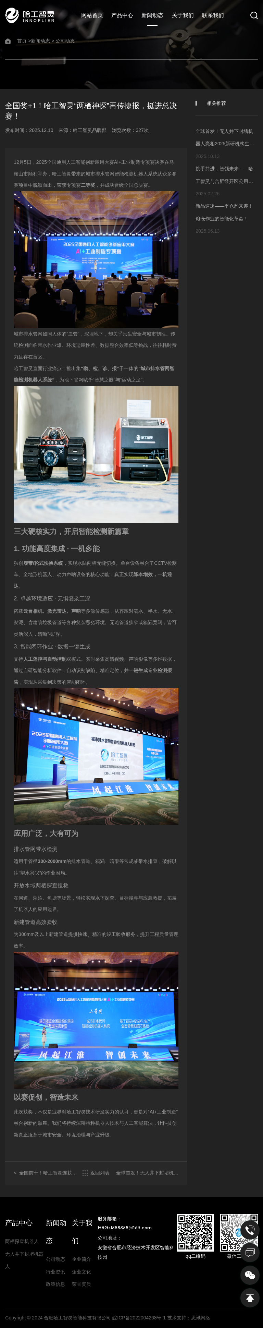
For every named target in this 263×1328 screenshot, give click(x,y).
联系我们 (213, 15)
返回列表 (96, 1173)
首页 (22, 41)
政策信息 (55, 1284)
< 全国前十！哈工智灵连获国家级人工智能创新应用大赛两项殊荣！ (45, 1173)
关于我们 (183, 15)
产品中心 (122, 15)
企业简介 (81, 1259)
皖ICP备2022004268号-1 (139, 1317)
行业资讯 (55, 1272)
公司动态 (65, 41)
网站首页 (92, 15)
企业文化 (81, 1272)
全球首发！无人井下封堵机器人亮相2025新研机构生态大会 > (147, 1173)
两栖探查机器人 (22, 1241)
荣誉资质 (81, 1284)
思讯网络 (200, 1317)
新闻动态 (152, 15)
